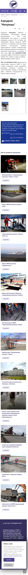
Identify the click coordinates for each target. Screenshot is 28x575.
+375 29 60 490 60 (17, 134)
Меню (13, 11)
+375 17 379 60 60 (17, 138)
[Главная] (13, 4)
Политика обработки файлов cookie (13, 556)
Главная (3, 14)
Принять (9, 560)
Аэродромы (14, 14)
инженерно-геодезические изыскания (12, 51)
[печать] (19, 28)
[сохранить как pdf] (24, 28)
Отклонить (8, 565)
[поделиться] (15, 28)
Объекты (8, 14)
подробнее (6, 180)
